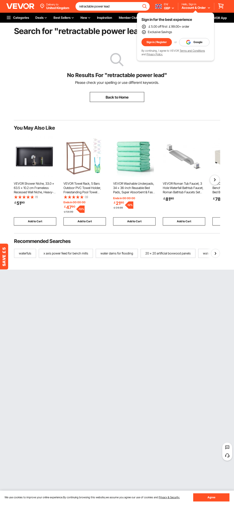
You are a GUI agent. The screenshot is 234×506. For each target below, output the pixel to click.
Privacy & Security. (169, 497)
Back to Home (117, 97)
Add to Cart (35, 221)
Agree (211, 497)
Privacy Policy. (154, 54)
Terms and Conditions (192, 50)
